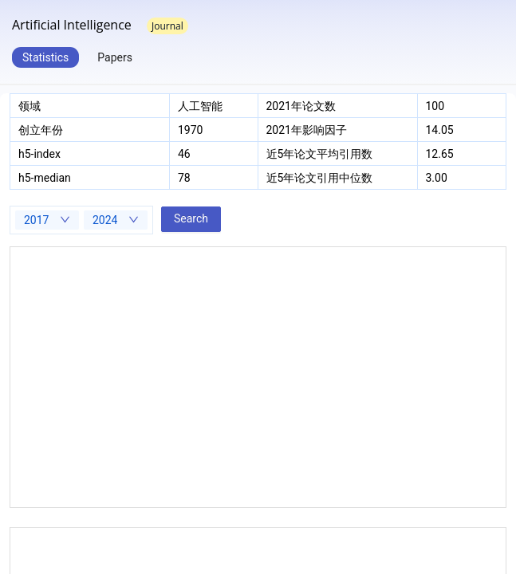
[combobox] (47, 220)
